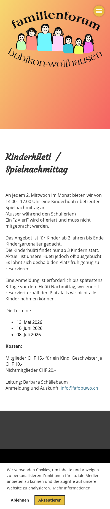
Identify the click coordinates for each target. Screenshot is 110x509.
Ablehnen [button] (20, 500)
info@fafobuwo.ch (79, 388)
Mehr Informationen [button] (71, 488)
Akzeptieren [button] (49, 500)
